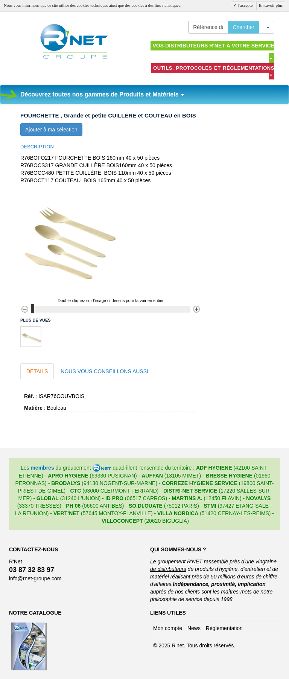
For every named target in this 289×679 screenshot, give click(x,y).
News (194, 628)
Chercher (243, 27)
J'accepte (244, 5)
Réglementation (224, 628)
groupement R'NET (179, 561)
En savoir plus (271, 5)
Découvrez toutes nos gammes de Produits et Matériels (102, 94)
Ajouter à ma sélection (51, 130)
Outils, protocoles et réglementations (213, 70)
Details (37, 371)
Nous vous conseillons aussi (104, 371)
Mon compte (167, 628)
